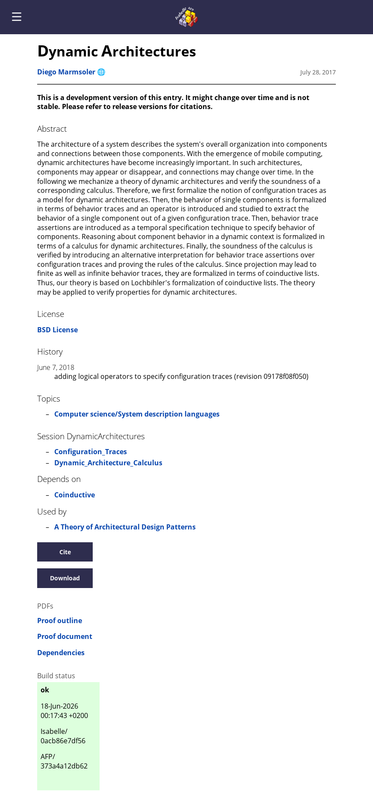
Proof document (64, 636)
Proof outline (59, 620)
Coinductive (74, 495)
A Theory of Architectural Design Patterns (125, 527)
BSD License (57, 329)
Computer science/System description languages (137, 414)
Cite (65, 552)
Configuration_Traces (90, 451)
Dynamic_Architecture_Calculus (108, 462)
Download (65, 578)
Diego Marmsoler (66, 72)
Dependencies (61, 652)
